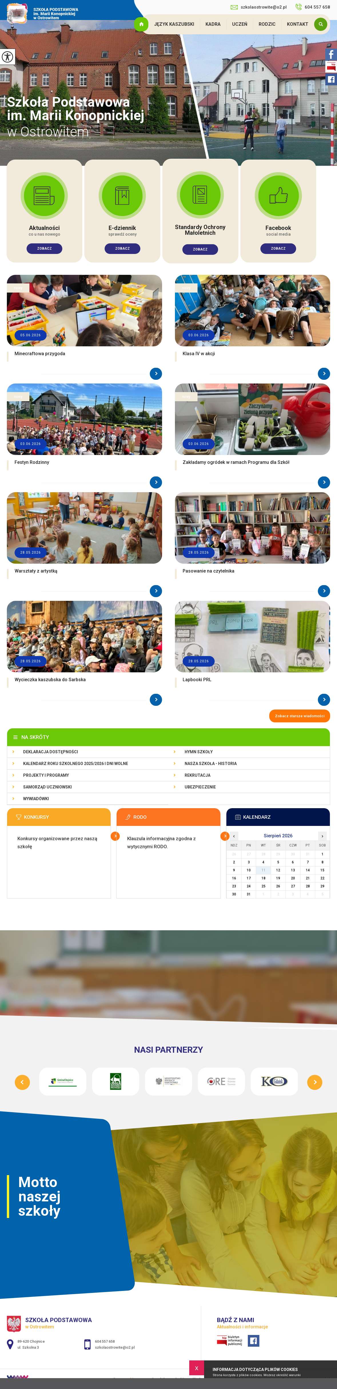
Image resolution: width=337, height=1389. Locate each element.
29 (322, 886)
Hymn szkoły (199, 752)
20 (293, 878)
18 (264, 878)
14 (308, 870)
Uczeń (239, 24)
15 (322, 870)
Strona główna (142, 24)
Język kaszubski (174, 24)
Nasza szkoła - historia (211, 763)
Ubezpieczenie (200, 787)
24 (249, 886)
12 (278, 870)
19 (278, 878)
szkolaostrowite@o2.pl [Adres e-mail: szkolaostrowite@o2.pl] (115, 1347)
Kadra (213, 24)
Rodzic (267, 24)
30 (234, 894)
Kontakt (297, 24)
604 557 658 (312, 7)
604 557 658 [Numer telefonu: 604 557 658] (105, 1341)
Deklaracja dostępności (50, 752)
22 (322, 878)
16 (234, 878)
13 (293, 870)
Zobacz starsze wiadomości (299, 716)
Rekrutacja (197, 775)
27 (293, 886)
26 (278, 886)
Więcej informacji (115, 836)
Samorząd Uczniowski (47, 787)
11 (264, 870)
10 (249, 870)
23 (234, 886)
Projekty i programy (46, 775)
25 (264, 886)
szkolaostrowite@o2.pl (259, 7)
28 (308, 886)
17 (249, 878)
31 (249, 894)
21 (308, 878)
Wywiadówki (36, 798)
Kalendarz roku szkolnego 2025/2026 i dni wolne (75, 763)
